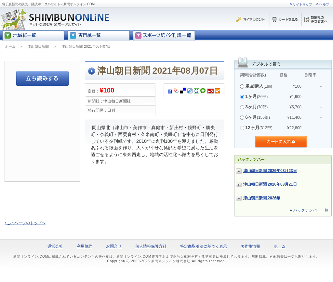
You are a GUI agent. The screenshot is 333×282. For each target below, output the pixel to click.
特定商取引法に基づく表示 (203, 246)
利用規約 (84, 246)
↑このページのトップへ (25, 223)
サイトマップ (302, 4)
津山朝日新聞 (38, 46)
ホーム (10, 46)
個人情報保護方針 (150, 246)
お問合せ (114, 246)
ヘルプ (324, 4)
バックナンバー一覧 (310, 210)
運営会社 (55, 246)
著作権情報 (250, 246)
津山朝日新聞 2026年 (261, 198)
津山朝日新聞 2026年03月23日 (270, 170)
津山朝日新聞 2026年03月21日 (270, 184)
